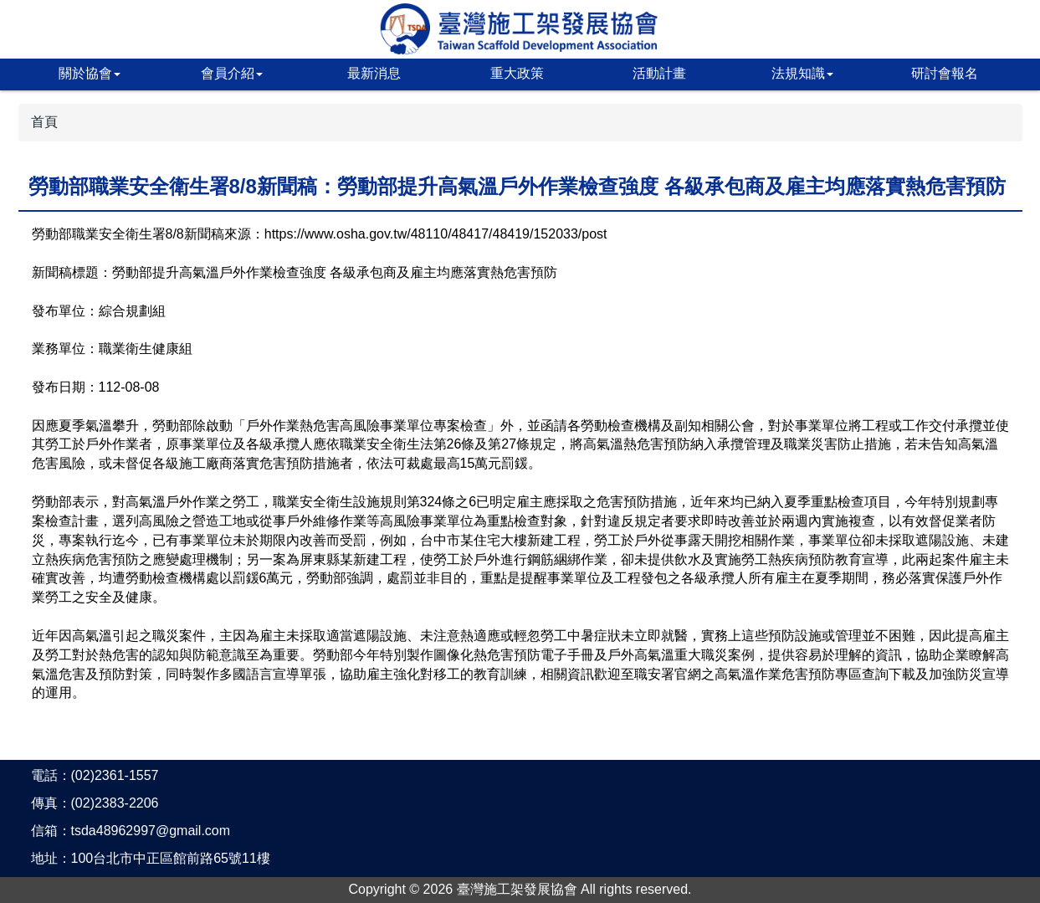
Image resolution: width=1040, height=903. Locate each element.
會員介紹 (232, 73)
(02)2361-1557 (115, 775)
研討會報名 (944, 73)
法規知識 (802, 73)
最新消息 (374, 73)
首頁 (44, 122)
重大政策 (517, 73)
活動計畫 (659, 73)
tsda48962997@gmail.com (151, 830)
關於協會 (89, 73)
